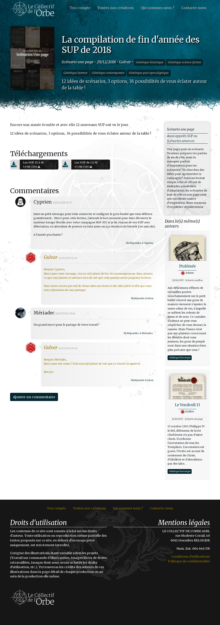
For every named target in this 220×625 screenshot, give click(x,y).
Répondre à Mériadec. (159, 353)
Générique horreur (75, 73)
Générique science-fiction (184, 62)
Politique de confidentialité (189, 561)
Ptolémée (187, 266)
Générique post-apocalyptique (149, 73)
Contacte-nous (193, 8)
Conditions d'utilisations (190, 556)
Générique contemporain (108, 73)
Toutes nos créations (115, 8)
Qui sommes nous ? (157, 8)
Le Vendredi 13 (187, 405)
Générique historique (149, 62)
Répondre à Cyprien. (160, 262)
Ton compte (80, 8)
